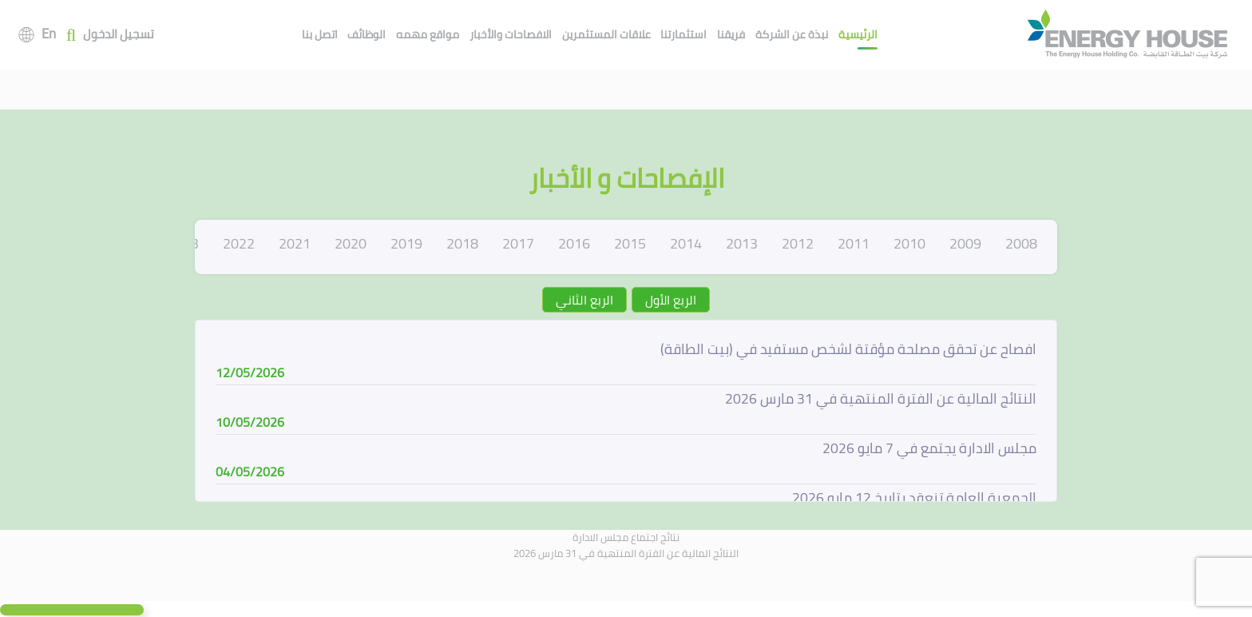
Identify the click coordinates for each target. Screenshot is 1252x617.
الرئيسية (858, 34)
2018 (462, 243)
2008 (1021, 243)
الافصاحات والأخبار (511, 34)
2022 (239, 243)
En (49, 33)
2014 (686, 243)
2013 (742, 243)
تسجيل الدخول (118, 35)
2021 (295, 243)
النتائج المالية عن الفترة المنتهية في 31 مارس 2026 (626, 553)
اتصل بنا (320, 34)
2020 (350, 243)
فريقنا (731, 34)
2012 (798, 243)
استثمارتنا (683, 34)
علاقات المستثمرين (606, 34)
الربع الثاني (584, 300)
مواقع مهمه (427, 34)
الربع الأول (670, 300)
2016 (574, 243)
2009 (965, 243)
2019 (406, 243)
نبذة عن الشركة (791, 34)
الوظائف (366, 34)
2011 (854, 243)
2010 (909, 243)
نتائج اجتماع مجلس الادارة (626, 537)
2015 (630, 243)
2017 (518, 243)
